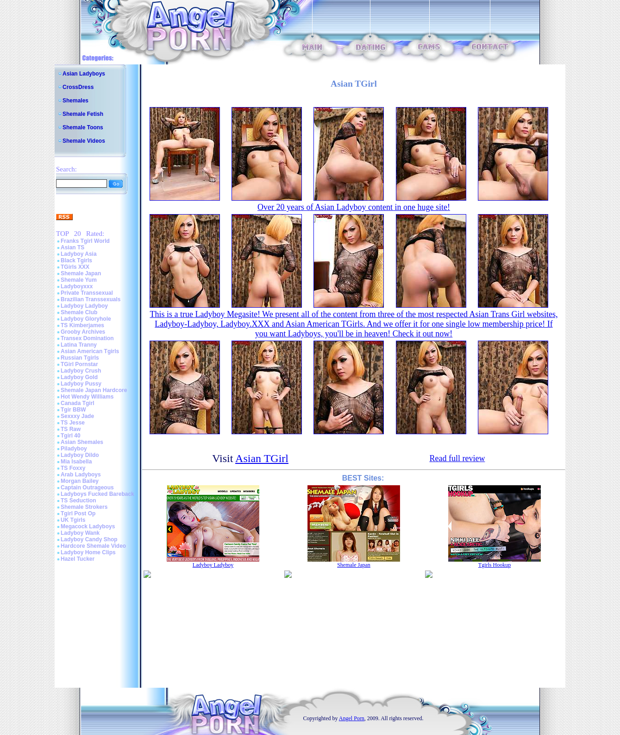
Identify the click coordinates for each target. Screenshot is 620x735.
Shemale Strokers (84, 507)
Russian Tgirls (80, 358)
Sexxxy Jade (77, 416)
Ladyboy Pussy (81, 383)
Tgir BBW (73, 409)
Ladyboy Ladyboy (84, 306)
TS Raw (71, 429)
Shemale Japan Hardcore (94, 390)
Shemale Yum (79, 280)
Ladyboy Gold (79, 377)
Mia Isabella (76, 461)
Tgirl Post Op (78, 513)
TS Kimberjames (82, 325)
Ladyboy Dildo (80, 455)
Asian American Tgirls (90, 351)
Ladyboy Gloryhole (86, 319)
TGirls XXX (75, 267)
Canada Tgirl (77, 403)
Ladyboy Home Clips (88, 552)
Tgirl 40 (71, 435)
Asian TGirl (261, 458)
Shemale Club (79, 312)
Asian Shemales (82, 442)
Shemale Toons (83, 127)
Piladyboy (74, 448)
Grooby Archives (83, 332)
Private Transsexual (87, 293)
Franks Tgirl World (85, 241)
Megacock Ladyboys (88, 526)
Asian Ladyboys (84, 73)
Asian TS (72, 247)
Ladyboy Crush (81, 371)
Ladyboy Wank (80, 533)
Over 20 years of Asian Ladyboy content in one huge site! (353, 207)
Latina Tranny (79, 345)
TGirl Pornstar (79, 364)
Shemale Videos (84, 141)
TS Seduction (78, 500)
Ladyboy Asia (79, 254)
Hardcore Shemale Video (93, 546)
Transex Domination (87, 338)
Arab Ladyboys (81, 474)
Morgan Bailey (80, 481)
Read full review (457, 458)
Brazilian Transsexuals (90, 299)
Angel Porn (351, 718)
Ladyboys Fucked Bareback (97, 494)
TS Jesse (73, 422)
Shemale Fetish (83, 114)
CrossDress (78, 87)
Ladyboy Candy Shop (89, 539)
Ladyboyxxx (77, 286)
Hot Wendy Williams (87, 396)
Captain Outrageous (87, 487)
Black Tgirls (76, 260)
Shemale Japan (81, 273)
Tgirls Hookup (494, 565)
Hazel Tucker (77, 559)
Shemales (75, 100)
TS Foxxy (73, 468)
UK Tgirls (73, 520)
